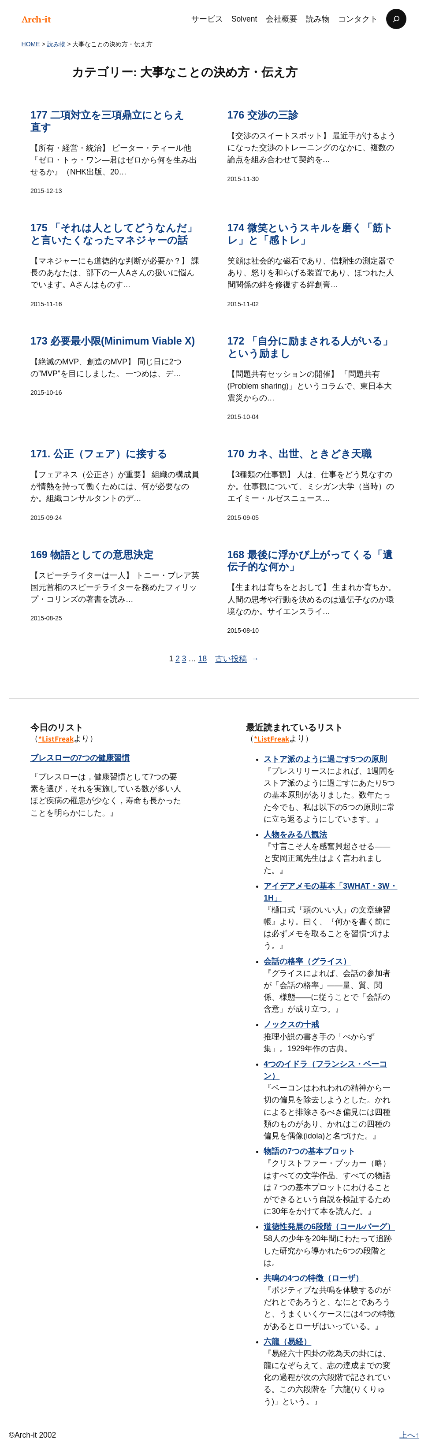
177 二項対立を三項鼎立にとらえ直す (107, 121)
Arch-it (36, 19)
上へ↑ (409, 1435)
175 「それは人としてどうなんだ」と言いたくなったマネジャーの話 (113, 234)
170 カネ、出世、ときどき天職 (299, 454)
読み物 (56, 44)
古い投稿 (237, 659)
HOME (31, 44)
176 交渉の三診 (262, 115)
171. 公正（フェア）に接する (98, 454)
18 (202, 658)
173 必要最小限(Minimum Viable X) (112, 341)
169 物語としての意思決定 (91, 554)
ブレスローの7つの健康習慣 (80, 757)
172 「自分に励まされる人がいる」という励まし (309, 347)
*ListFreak (56, 739)
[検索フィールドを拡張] (396, 19)
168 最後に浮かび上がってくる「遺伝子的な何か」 (309, 561)
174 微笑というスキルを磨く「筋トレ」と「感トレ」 (310, 234)
